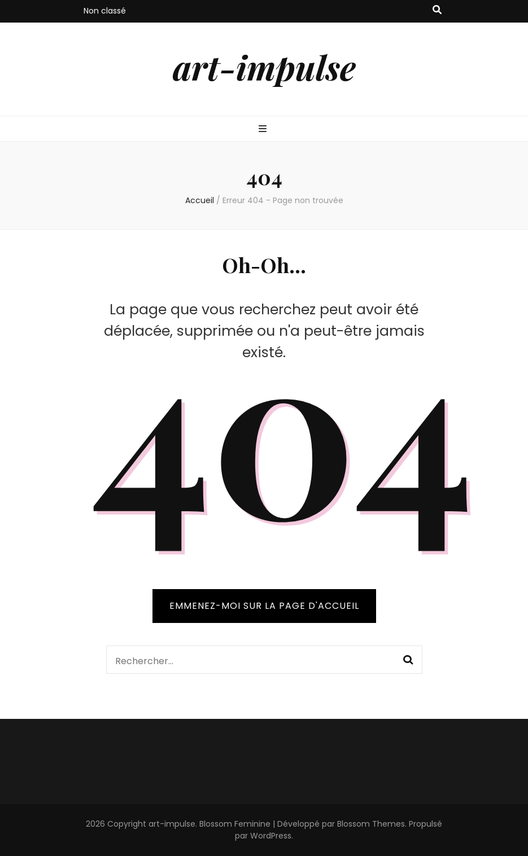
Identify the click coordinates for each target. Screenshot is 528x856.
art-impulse (264, 66)
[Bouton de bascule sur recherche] (437, 10)
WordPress (270, 835)
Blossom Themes (371, 823)
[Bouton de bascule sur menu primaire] (264, 129)
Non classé (105, 10)
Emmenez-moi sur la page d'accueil (264, 605)
